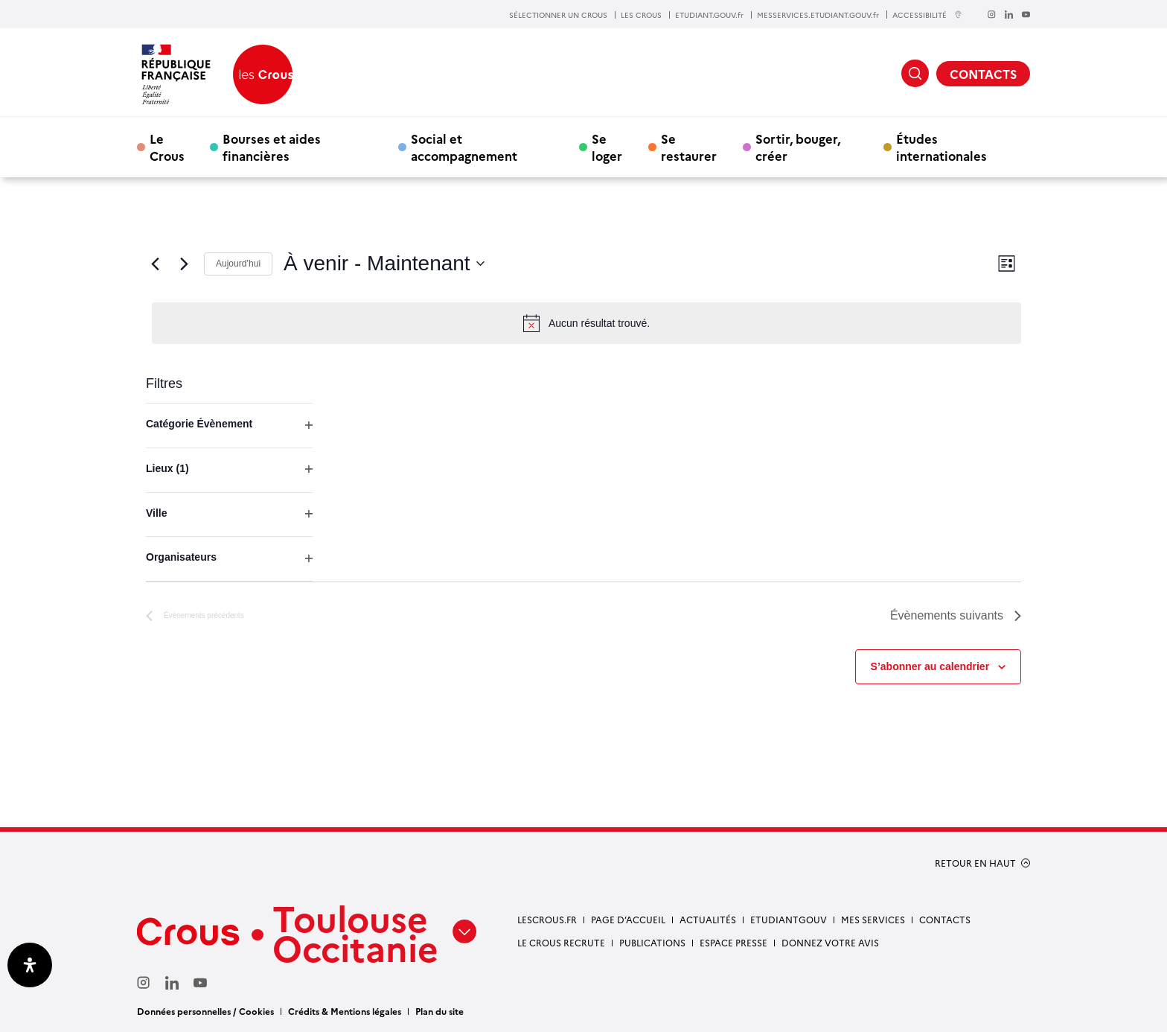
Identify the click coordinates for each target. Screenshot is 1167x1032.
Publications (652, 942)
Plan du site (439, 1010)
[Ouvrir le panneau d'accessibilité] (29, 965)
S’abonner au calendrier (930, 666)
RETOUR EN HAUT (975, 863)
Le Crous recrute (561, 942)
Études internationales (941, 147)
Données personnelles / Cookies (205, 1010)
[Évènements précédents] (155, 264)
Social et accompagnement (464, 147)
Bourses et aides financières (272, 147)
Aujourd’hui (238, 263)
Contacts (945, 919)
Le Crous (167, 147)
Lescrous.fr (547, 919)
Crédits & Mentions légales (344, 1010)
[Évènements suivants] (184, 264)
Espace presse (733, 942)
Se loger (607, 147)
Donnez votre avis (830, 942)
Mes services (873, 919)
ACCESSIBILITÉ (927, 14)
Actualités (708, 919)
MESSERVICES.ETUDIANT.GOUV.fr (818, 15)
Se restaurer (689, 147)
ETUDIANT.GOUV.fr (709, 15)
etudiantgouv (788, 919)
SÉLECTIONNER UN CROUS (558, 15)
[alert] (586, 323)
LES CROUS (641, 15)
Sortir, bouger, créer (797, 147)
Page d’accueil (628, 919)
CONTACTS (983, 74)
